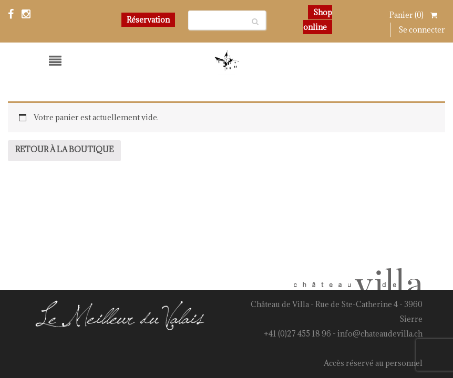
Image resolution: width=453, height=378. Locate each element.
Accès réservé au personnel (373, 363)
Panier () (413, 15)
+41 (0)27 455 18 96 (297, 334)
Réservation (148, 20)
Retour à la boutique (64, 149)
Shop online (317, 19)
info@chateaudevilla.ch (380, 334)
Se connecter (421, 30)
